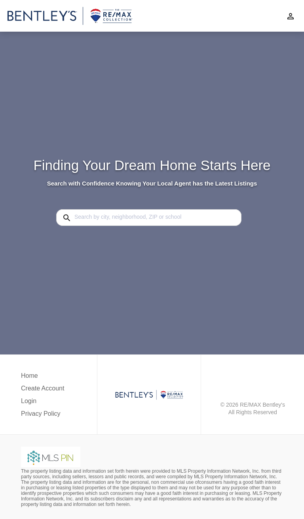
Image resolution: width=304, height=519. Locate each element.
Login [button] (28, 401)
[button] (42, 403)
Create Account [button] (42, 388)
